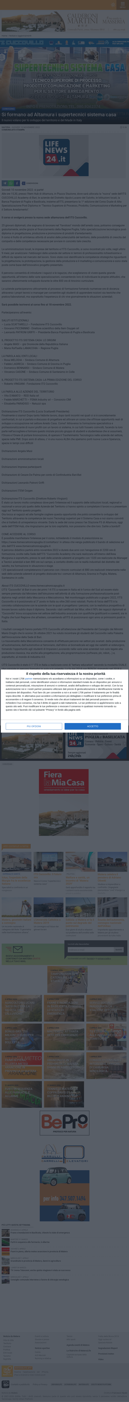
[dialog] (64, 701)
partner (28, 678)
